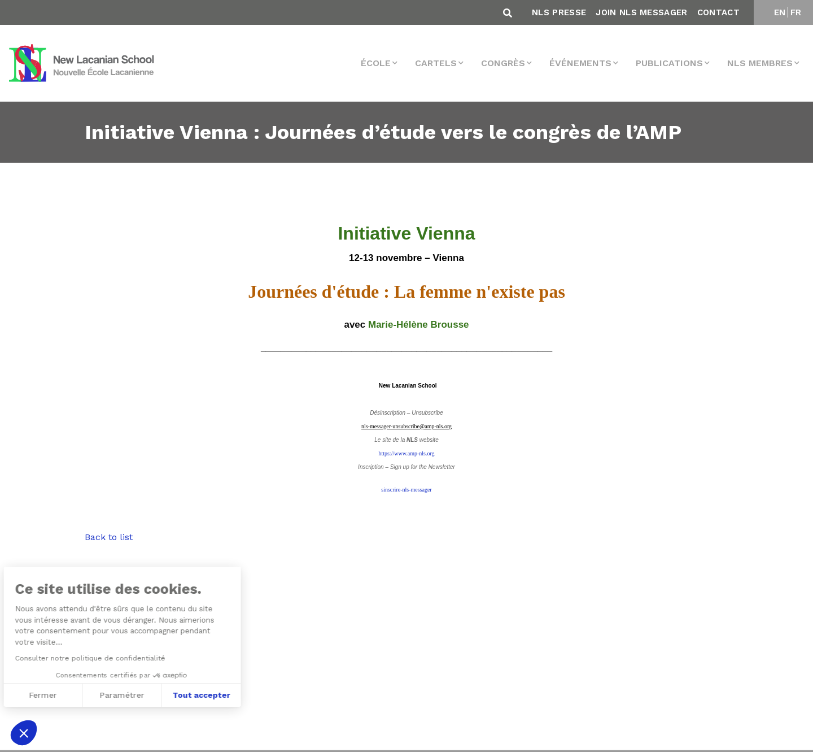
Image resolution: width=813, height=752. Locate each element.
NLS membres (760, 63)
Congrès (503, 63)
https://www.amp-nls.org (406, 453)
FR (796, 12)
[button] (23, 732)
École (376, 63)
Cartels (436, 63)
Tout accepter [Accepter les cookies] (111, 694)
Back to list (109, 537)
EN (780, 12)
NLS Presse (559, 12)
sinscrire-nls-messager (406, 489)
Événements (580, 63)
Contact (718, 12)
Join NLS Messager (641, 12)
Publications (669, 63)
